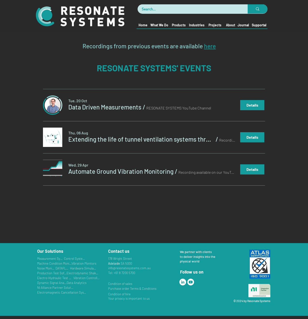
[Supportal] (259, 25)
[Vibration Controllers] (86, 278)
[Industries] (196, 25)
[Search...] (190, 9)
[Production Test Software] (52, 273)
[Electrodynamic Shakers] (83, 273)
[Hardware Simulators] (83, 268)
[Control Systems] (74, 258)
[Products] (178, 25)
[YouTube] (190, 282)
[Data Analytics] (83, 283)
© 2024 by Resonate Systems (251, 301)
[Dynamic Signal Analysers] (52, 283)
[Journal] (243, 25)
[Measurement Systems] (50, 258)
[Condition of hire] (121, 294)
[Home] (143, 25)
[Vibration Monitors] (83, 263)
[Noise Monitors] (46, 268)
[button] (104, 107)
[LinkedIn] (182, 282)
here (210, 46)
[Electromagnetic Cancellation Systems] (61, 292)
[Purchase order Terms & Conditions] (133, 288)
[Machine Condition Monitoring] (54, 263)
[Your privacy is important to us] (131, 298)
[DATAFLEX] (62, 268)
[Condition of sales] (131, 284)
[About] (230, 25)
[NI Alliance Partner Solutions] (55, 287)
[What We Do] (159, 25)
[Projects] (215, 25)
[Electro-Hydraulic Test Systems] (55, 278)
